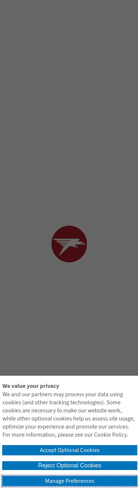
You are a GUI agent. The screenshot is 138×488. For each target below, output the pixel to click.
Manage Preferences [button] (70, 481)
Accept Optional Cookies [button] (69, 450)
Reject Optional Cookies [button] (70, 465)
